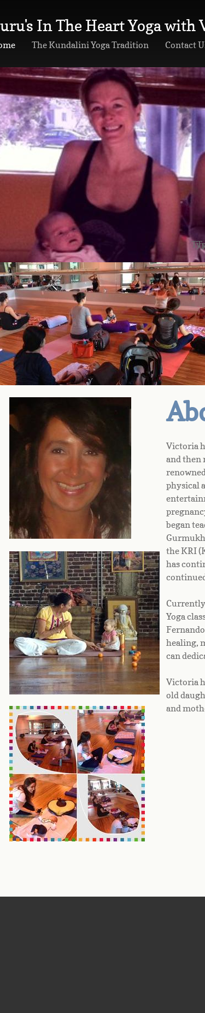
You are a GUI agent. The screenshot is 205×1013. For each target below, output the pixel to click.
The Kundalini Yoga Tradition (90, 44)
